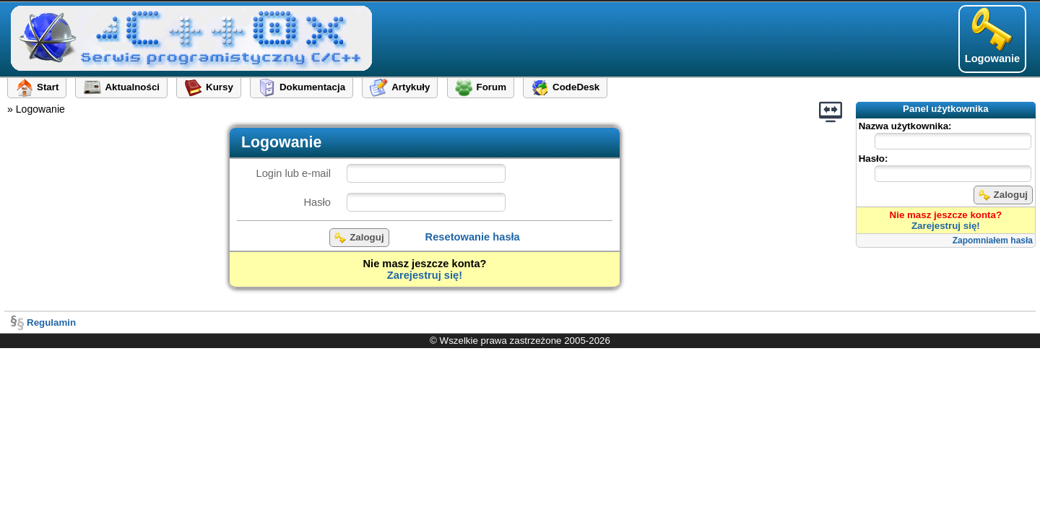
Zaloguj (1003, 195)
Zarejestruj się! (945, 225)
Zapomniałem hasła (993, 240)
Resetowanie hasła (472, 237)
